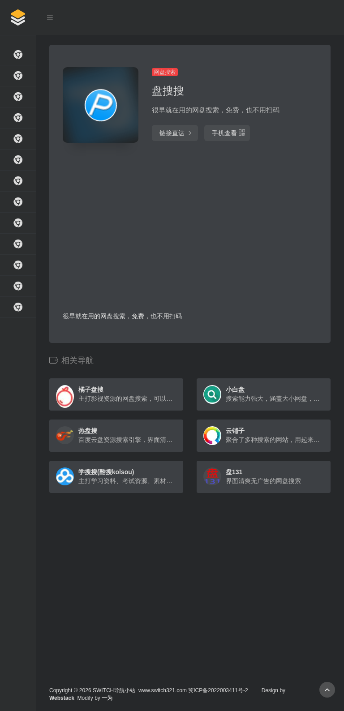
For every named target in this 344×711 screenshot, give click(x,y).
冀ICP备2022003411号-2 (218, 690)
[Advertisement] (152, 221)
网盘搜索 (165, 72)
